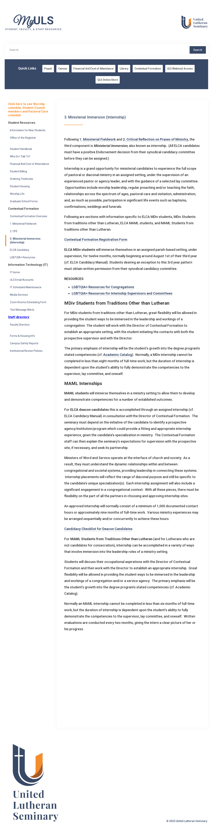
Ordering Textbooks (21, 178)
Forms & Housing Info (22, 335)
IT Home (15, 272)
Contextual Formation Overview (28, 216)
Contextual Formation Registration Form (95, 239)
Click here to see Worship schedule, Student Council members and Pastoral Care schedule (28, 109)
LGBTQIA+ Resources (22, 257)
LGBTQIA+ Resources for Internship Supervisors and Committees (122, 293)
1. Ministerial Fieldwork (23, 223)
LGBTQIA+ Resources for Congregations (103, 287)
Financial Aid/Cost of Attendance (29, 163)
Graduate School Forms (24, 201)
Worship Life (17, 193)
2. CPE (13, 231)
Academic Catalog (117, 355)
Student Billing (18, 171)
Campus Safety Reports (24, 343)
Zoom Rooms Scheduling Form (28, 302)
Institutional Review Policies (26, 350)
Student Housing (20, 186)
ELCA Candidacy (19, 249)
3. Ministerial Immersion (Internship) (25, 240)
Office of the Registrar (23, 137)
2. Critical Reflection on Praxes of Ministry (155, 139)
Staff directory (18, 317)
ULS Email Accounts (22, 279)
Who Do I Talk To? (20, 156)
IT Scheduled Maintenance (25, 287)
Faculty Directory (20, 324)
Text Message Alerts (22, 309)
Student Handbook (21, 148)
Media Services (19, 294)
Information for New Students (27, 130)
